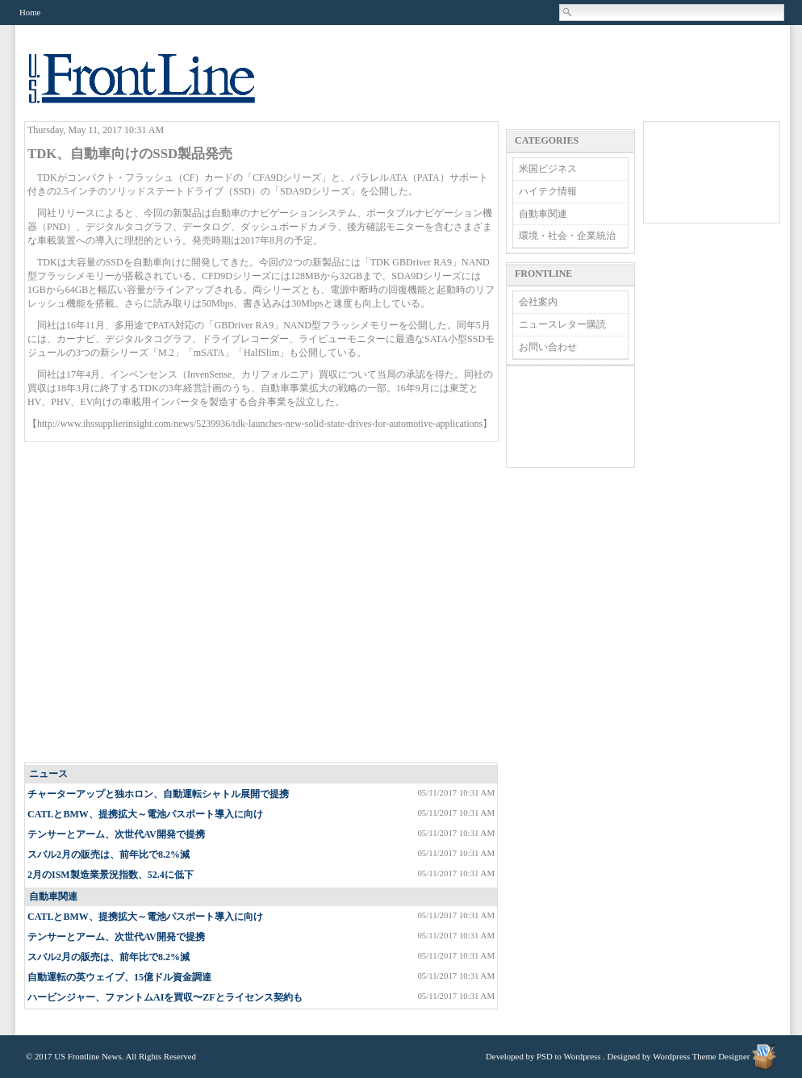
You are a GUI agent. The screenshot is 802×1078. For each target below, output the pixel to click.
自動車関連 (53, 896)
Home (29, 12)
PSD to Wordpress (568, 1056)
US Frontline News (158, 87)
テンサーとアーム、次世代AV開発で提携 (116, 834)
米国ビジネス (548, 168)
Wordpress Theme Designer (701, 1056)
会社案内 (538, 301)
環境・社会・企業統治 (567, 235)
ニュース (48, 773)
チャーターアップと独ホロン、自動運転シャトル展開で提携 (158, 794)
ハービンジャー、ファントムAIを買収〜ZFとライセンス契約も (165, 997)
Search (568, 12)
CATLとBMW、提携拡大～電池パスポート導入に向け (145, 814)
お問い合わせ (548, 347)
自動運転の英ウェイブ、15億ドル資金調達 (119, 977)
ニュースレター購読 (562, 324)
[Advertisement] (151, 603)
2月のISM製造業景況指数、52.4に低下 (110, 874)
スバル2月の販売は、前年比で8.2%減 (108, 854)
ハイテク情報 (548, 191)
